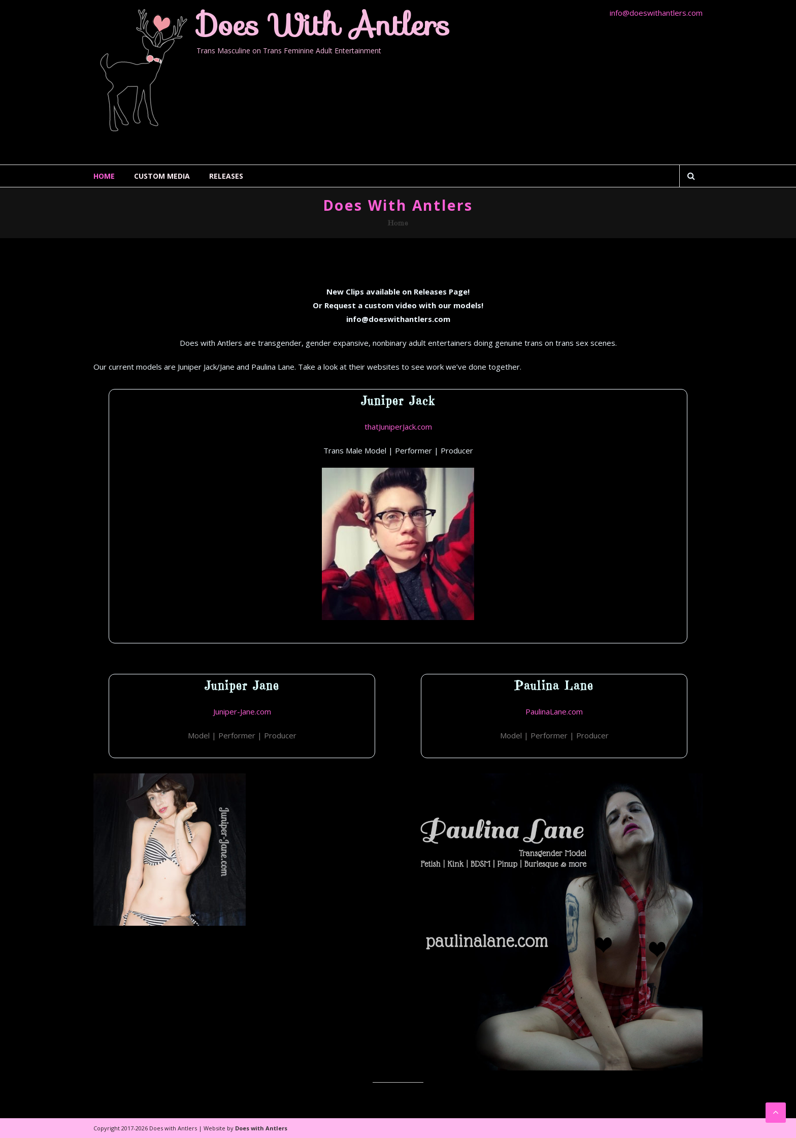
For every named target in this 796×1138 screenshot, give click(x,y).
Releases (226, 176)
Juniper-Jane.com (242, 711)
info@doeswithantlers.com (656, 13)
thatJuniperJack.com (398, 426)
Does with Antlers (323, 25)
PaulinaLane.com (554, 711)
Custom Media (162, 176)
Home (104, 176)
